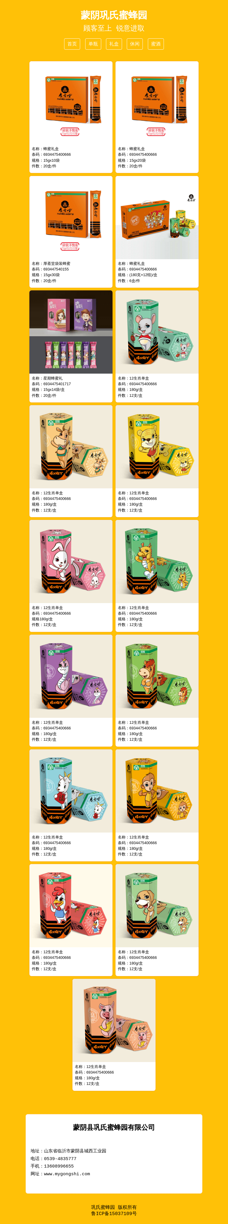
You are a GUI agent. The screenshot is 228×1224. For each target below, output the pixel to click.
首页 (72, 43)
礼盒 (114, 43)
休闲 (135, 43)
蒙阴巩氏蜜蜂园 (114, 15)
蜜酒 (156, 43)
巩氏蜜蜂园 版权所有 (114, 1207)
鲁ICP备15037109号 (114, 1214)
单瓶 (93, 43)
